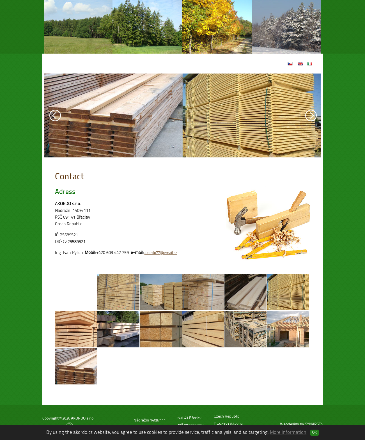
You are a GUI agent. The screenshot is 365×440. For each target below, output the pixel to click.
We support (250, 64)
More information (288, 432)
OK (314, 432)
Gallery (192, 64)
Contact (218, 64)
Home (138, 64)
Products (165, 64)
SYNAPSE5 (314, 424)
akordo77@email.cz (160, 252)
